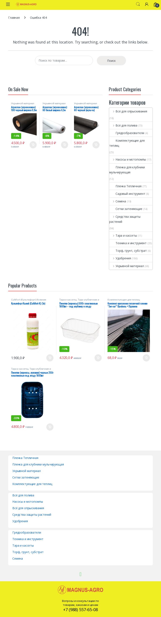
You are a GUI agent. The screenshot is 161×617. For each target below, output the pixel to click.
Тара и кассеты (123, 235)
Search (138, 4)
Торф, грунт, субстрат (128, 251)
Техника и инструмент (128, 243)
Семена (117, 201)
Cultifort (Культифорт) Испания (28, 299)
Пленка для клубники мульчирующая (127, 169)
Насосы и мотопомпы (127, 159)
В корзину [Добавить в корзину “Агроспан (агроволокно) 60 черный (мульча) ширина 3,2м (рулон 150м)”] (96, 144)
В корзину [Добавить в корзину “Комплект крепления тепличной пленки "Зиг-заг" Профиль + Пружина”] (146, 357)
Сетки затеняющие (125, 209)
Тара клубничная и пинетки (79, 301)
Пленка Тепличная (125, 186)
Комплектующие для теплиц (127, 143)
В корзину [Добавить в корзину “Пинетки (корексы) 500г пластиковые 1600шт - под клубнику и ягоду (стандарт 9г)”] (98, 357)
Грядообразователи (126, 133)
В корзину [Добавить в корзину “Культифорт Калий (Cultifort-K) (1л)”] (49, 357)
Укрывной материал (22, 103)
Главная (14, 18)
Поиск (111, 61)
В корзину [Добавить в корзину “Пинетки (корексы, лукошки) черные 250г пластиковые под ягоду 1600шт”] (49, 427)
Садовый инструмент (127, 194)
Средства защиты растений (124, 219)
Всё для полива (123, 125)
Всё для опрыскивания (128, 111)
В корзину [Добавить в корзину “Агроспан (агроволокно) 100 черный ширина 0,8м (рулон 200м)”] (33, 144)
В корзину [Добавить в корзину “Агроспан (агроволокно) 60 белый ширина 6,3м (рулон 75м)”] (64, 144)
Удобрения (120, 258)
